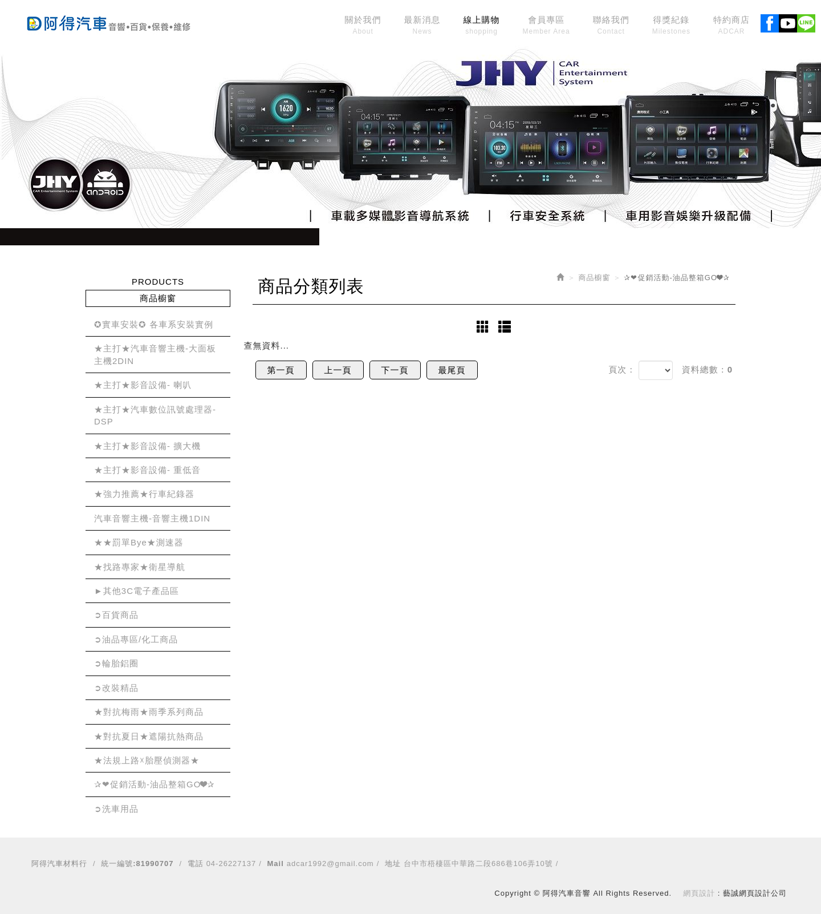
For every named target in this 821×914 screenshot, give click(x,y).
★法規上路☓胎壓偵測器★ (147, 760)
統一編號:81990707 (137, 863)
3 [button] (427, 219)
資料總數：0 (707, 369)
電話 (196, 863)
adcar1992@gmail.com (330, 863)
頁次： (622, 369)
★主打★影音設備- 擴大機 (147, 446)
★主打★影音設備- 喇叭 (143, 385)
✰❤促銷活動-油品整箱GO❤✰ (154, 784)
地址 (393, 863)
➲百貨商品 (116, 615)
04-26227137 (231, 863)
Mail (275, 863)
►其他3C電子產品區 (136, 591)
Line (806, 22)
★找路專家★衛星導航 (139, 567)
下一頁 (395, 370)
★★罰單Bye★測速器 (139, 542)
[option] (410, 137)
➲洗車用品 (116, 809)
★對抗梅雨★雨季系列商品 (149, 712)
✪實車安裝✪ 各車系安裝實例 (153, 324)
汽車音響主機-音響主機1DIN (152, 518)
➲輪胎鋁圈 (116, 663)
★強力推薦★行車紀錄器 (144, 494)
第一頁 (281, 370)
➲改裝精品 (116, 688)
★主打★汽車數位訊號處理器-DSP (155, 415)
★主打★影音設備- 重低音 (147, 470)
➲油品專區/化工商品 (136, 639)
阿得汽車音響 (108, 21)
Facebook (770, 22)
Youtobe (788, 22)
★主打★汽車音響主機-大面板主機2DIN (155, 354)
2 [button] (410, 219)
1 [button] (393, 219)
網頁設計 (699, 893)
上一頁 (338, 370)
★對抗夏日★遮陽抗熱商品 (149, 736)
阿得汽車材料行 (59, 863)
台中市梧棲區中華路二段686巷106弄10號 (478, 863)
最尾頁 (452, 370)
